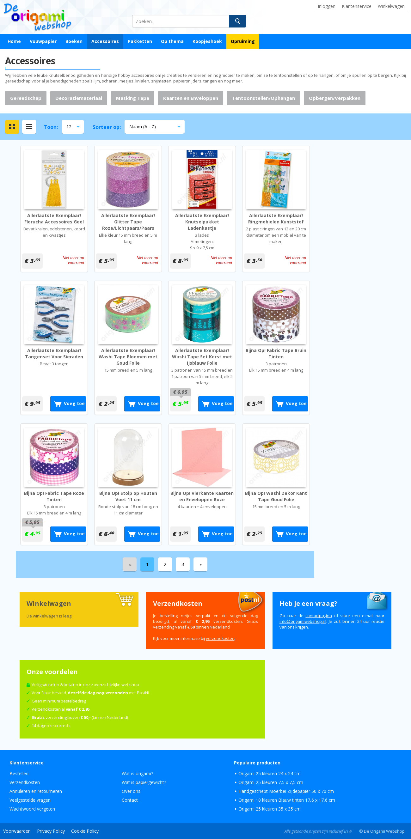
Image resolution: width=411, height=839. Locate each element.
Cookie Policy (85, 831)
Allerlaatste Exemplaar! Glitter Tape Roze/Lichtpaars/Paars (128, 221)
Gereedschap (25, 98)
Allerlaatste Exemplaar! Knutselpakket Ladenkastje (202, 221)
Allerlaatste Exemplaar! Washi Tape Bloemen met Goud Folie (128, 356)
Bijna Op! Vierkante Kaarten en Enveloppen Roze (202, 496)
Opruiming (243, 41)
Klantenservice (356, 6)
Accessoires (105, 41)
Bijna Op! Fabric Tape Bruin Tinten (276, 353)
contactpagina (318, 615)
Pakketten (140, 41)
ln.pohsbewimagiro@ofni (302, 621)
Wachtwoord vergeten (32, 809)
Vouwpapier (43, 41)
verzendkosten (220, 638)
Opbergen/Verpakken (334, 98)
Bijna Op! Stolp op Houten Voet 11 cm (128, 496)
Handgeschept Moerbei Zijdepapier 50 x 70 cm (286, 791)
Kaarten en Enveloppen (190, 98)
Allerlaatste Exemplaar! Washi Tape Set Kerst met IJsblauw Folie (202, 356)
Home (14, 41)
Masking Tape (132, 98)
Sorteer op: (107, 127)
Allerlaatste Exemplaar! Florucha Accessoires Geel (54, 218)
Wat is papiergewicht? (144, 782)
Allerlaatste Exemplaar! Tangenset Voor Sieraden (54, 353)
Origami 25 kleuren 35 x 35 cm (269, 809)
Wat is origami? (137, 773)
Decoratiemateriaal (78, 98)
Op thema (172, 41)
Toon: (51, 127)
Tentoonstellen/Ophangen (263, 98)
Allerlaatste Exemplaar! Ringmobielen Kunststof (276, 218)
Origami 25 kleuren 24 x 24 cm (269, 773)
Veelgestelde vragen (30, 800)
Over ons (131, 791)
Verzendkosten (24, 782)
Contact (130, 800)
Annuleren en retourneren (35, 791)
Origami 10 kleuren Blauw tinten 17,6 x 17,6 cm (286, 800)
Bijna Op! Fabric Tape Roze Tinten (54, 496)
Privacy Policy (51, 831)
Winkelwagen (391, 6)
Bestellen (18, 773)
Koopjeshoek (207, 41)
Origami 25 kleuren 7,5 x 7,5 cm (270, 782)
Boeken (74, 41)
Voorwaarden (17, 831)
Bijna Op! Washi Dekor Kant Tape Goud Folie (276, 496)
